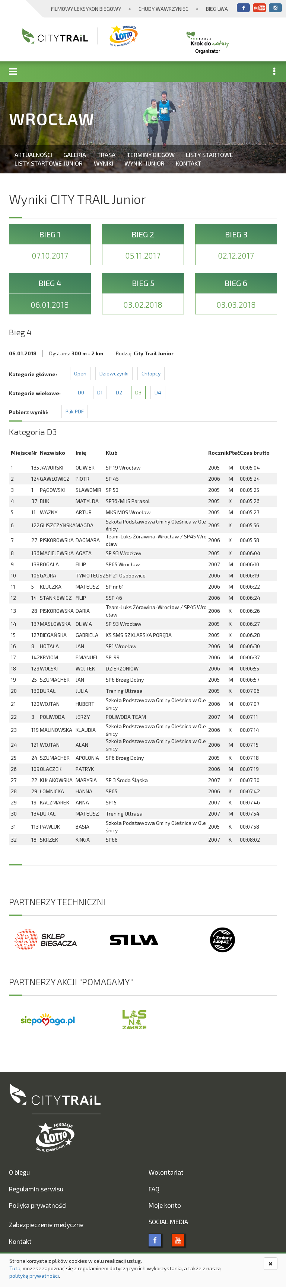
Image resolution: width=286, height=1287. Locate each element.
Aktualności (33, 154)
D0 (81, 392)
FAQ (154, 1188)
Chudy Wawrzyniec (163, 9)
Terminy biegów (151, 154)
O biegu (19, 1172)
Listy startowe (209, 154)
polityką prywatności (34, 1275)
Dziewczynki (113, 373)
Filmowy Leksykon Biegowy (86, 9)
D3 (138, 392)
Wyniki (103, 163)
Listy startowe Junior (49, 163)
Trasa (106, 154)
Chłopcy (151, 373)
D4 (158, 392)
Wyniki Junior (144, 163)
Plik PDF (75, 411)
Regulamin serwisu (36, 1188)
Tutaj (15, 1268)
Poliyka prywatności (38, 1205)
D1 (100, 392)
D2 (119, 392)
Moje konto (165, 1205)
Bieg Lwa (217, 9)
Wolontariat (166, 1172)
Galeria (74, 154)
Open (80, 373)
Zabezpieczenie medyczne (46, 1224)
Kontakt (188, 163)
